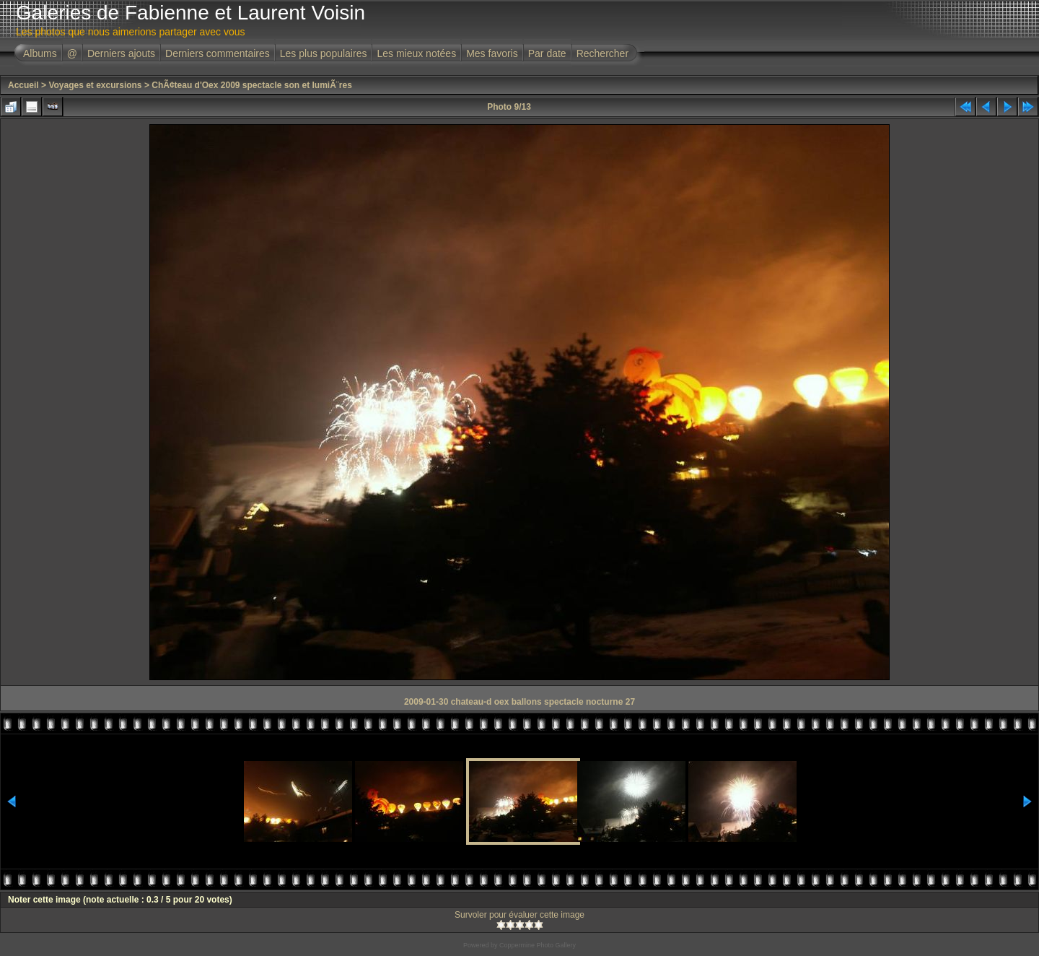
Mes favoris (492, 53)
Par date (547, 53)
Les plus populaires (323, 53)
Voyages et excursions (94, 85)
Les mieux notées (416, 53)
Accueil (23, 85)
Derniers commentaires (217, 53)
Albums (40, 53)
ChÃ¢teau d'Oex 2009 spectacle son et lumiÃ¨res (252, 85)
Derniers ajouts (121, 53)
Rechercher (602, 53)
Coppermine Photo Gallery (537, 945)
